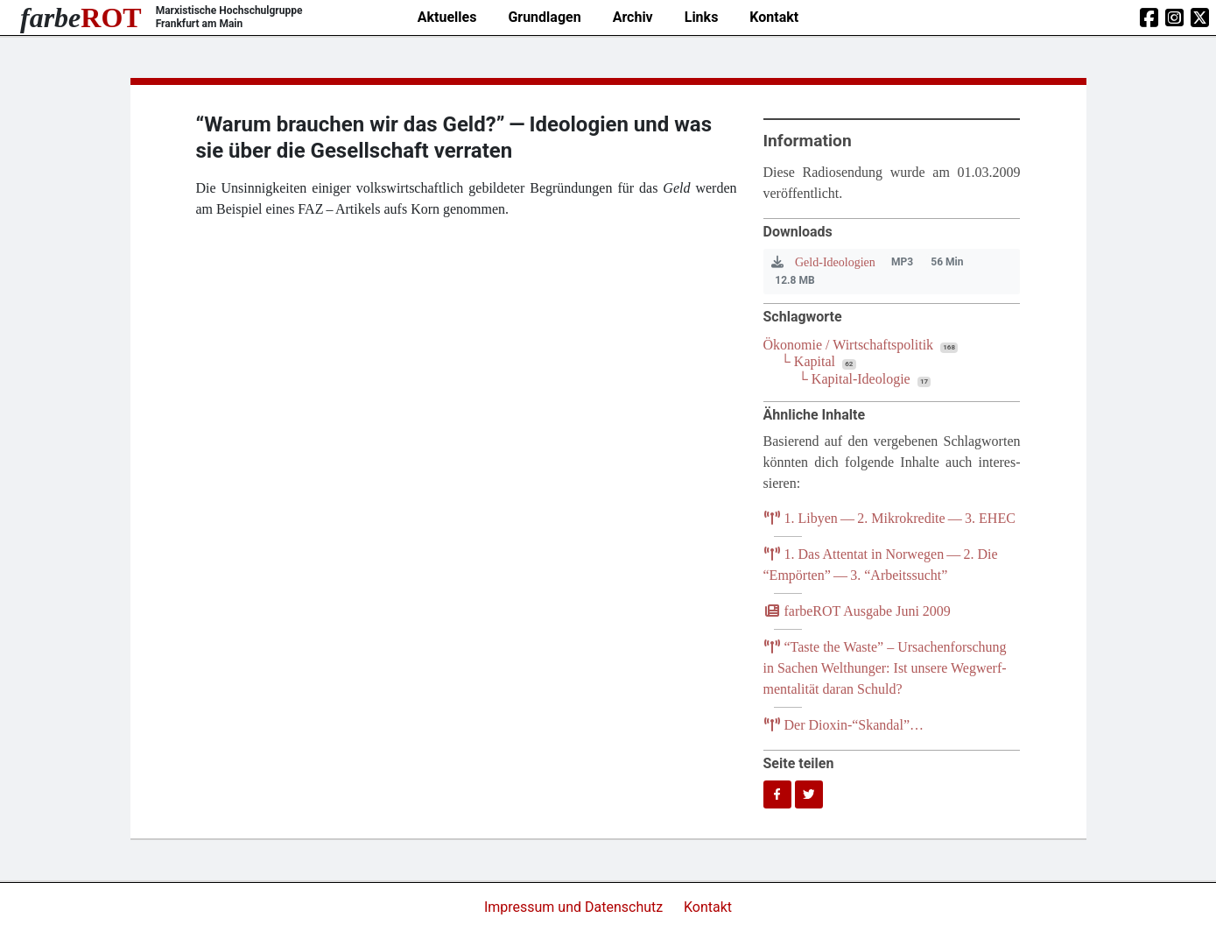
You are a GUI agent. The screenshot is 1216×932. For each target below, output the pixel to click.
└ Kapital (808, 361)
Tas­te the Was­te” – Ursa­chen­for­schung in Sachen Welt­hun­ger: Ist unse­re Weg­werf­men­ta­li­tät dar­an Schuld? (885, 667)
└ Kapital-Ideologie (854, 378)
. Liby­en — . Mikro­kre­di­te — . (889, 518)
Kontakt (773, 17)
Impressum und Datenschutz (575, 907)
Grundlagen (544, 17)
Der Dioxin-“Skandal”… (843, 724)
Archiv (633, 17)
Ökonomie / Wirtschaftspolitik (848, 344)
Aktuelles (447, 17)
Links (702, 17)
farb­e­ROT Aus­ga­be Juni (857, 611)
